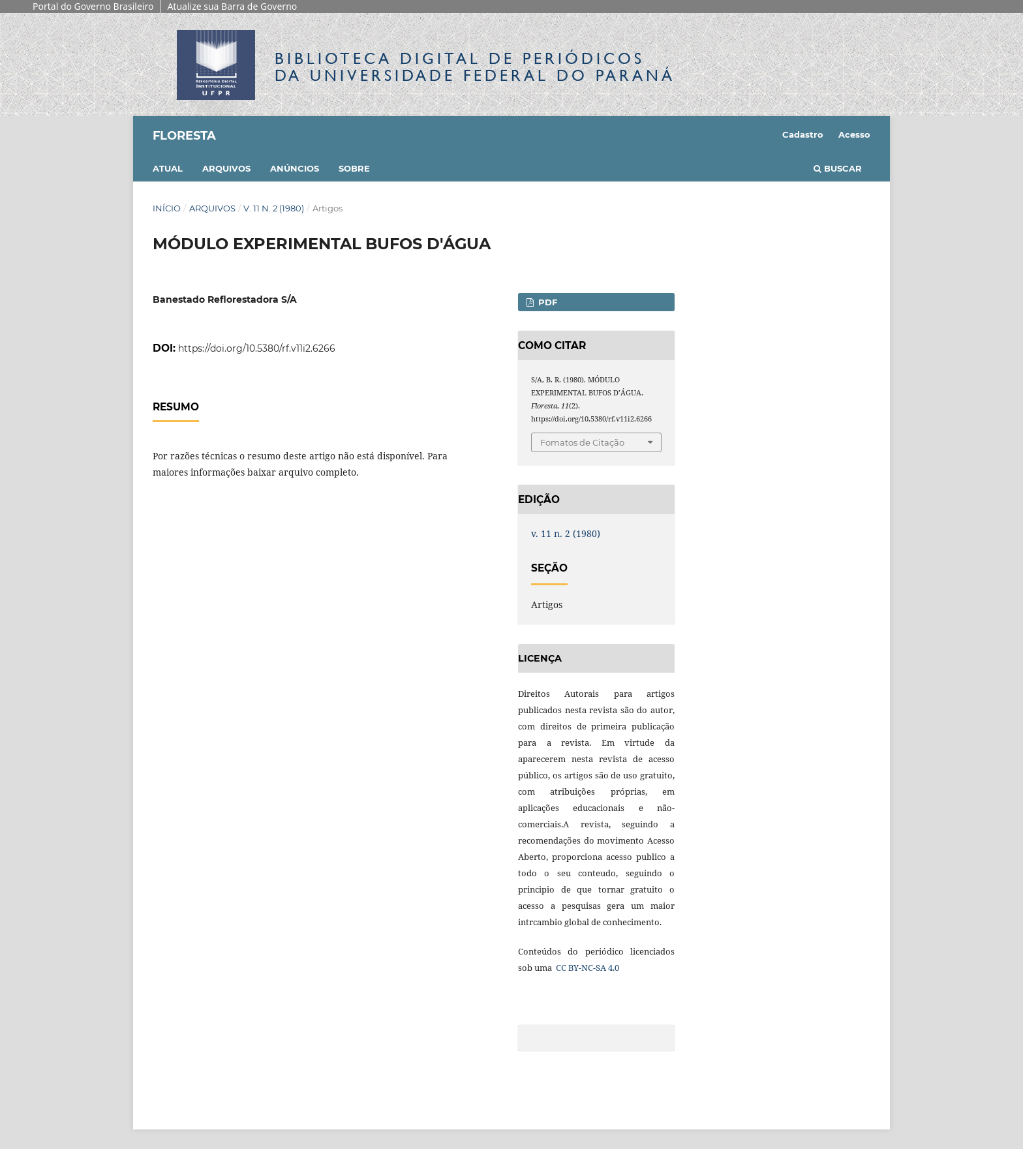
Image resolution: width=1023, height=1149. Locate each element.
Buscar (838, 168)
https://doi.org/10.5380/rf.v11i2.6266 (256, 348)
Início (167, 208)
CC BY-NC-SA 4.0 (586, 967)
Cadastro (802, 134)
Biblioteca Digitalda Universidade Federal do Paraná (475, 67)
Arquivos (226, 168)
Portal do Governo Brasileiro (93, 6)
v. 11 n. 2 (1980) (273, 208)
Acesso (854, 134)
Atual (168, 168)
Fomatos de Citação (582, 442)
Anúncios (294, 168)
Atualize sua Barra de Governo (232, 6)
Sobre (354, 168)
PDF (546, 302)
